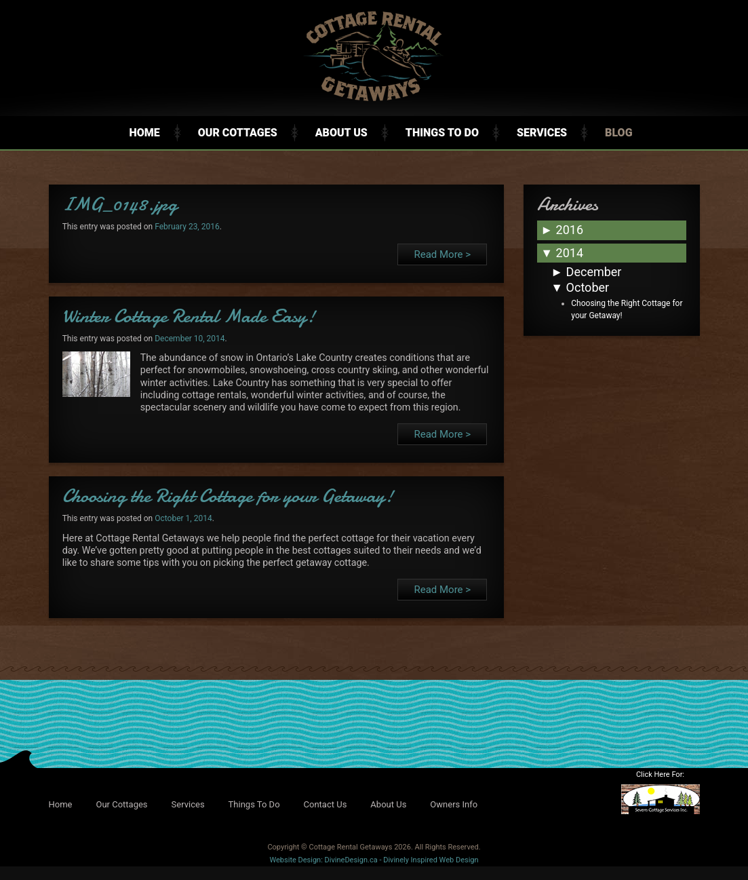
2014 (561, 253)
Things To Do (442, 132)
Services (542, 132)
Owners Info (453, 804)
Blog (618, 132)
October (580, 287)
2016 (561, 230)
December (586, 272)
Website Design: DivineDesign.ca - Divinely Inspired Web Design (373, 860)
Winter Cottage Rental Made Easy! (188, 316)
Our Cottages (237, 132)
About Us (341, 132)
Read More (442, 254)
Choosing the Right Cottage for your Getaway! (228, 496)
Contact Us (325, 804)
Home (144, 132)
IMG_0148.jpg (119, 204)
